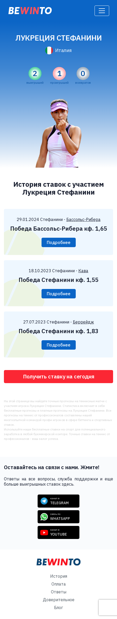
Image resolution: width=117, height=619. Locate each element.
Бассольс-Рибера (83, 219)
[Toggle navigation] (102, 10)
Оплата (58, 584)
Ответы (58, 591)
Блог (58, 607)
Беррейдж (83, 322)
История (58, 576)
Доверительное (58, 599)
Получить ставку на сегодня (58, 376)
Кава (83, 270)
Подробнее (59, 242)
